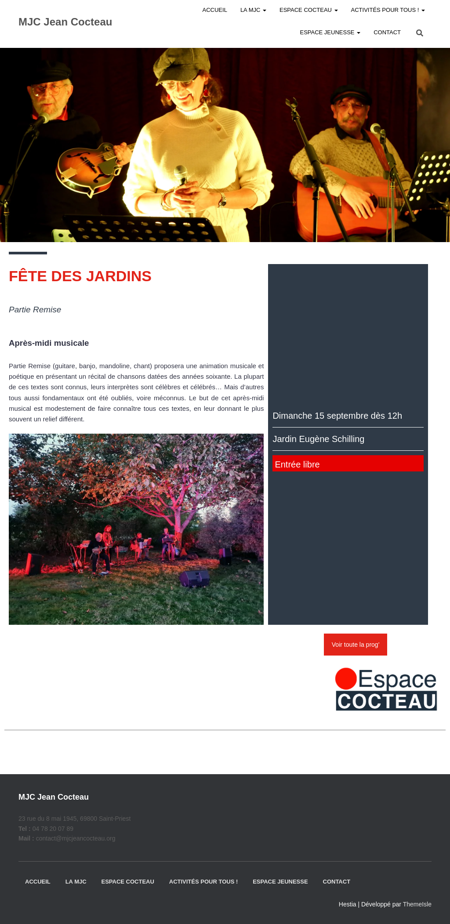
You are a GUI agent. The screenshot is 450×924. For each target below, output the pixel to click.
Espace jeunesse (330, 32)
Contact (387, 32)
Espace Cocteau (127, 881)
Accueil (38, 881)
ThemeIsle (417, 904)
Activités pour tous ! (203, 881)
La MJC (76, 881)
